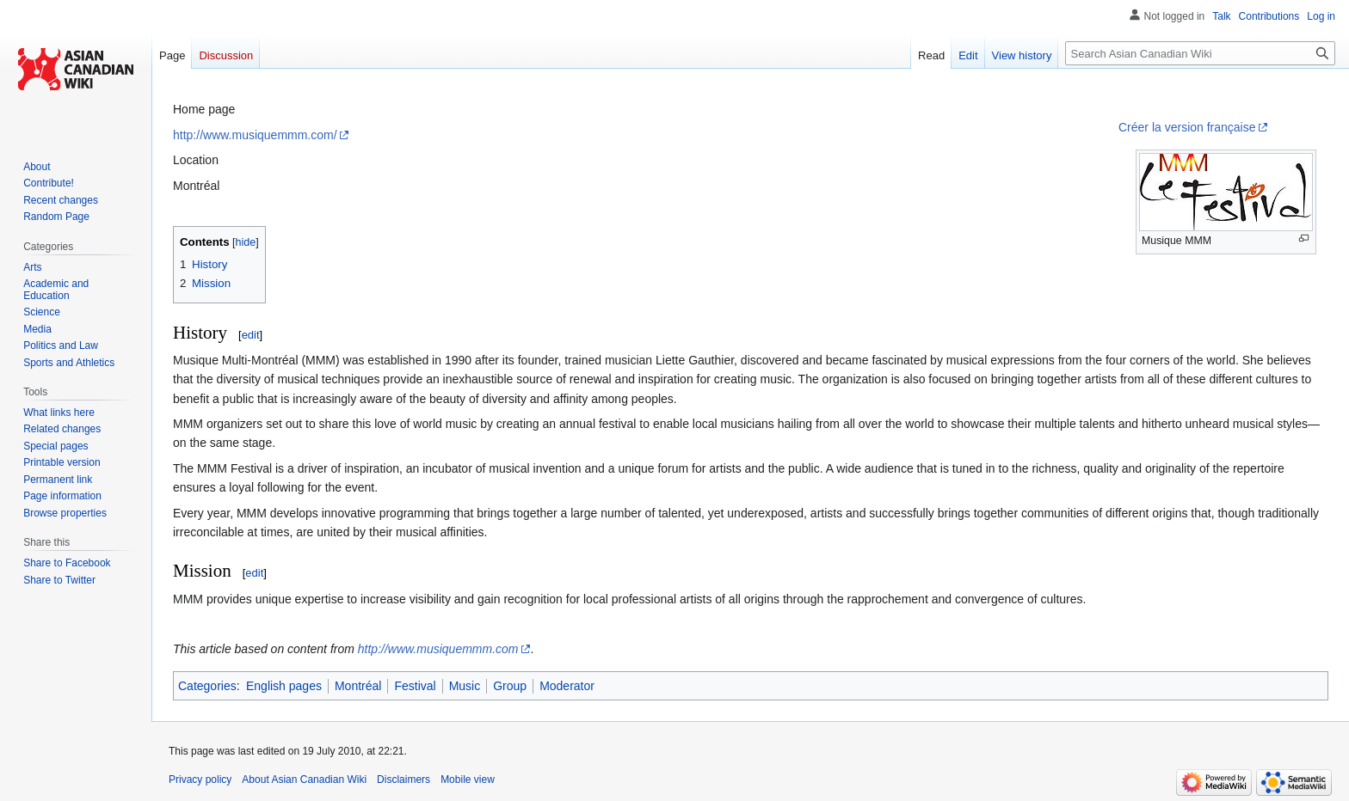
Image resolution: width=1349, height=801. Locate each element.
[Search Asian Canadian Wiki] (1200, 53)
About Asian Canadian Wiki (304, 779)
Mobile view (467, 779)
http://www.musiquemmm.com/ (255, 135)
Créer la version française (1187, 127)
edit (251, 334)
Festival (414, 686)
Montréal (358, 686)
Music (465, 686)
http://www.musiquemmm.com (438, 649)
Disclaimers (403, 779)
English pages (284, 686)
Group (510, 686)
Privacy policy (200, 779)
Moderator (566, 686)
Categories (207, 686)
